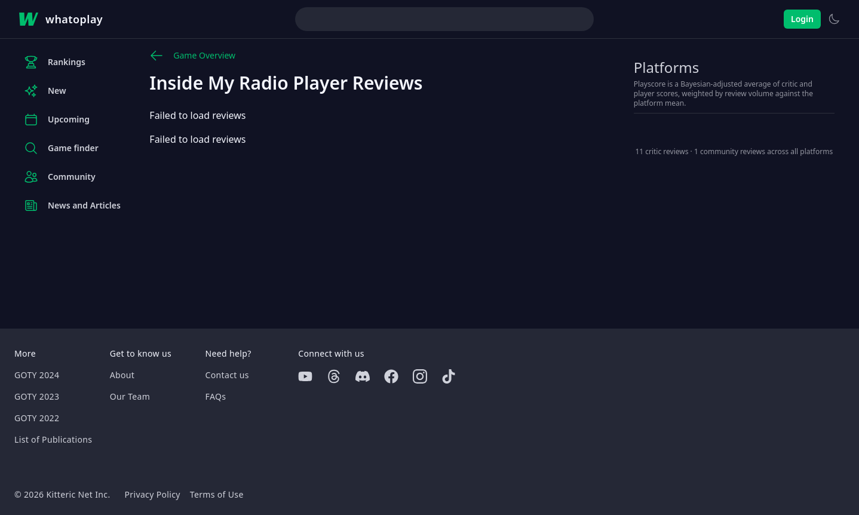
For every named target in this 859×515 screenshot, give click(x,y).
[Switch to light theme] (834, 19)
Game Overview (192, 55)
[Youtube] (305, 376)
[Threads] (334, 376)
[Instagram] (420, 376)
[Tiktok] (448, 376)
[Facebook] (391, 376)
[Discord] (362, 376)
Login (802, 18)
